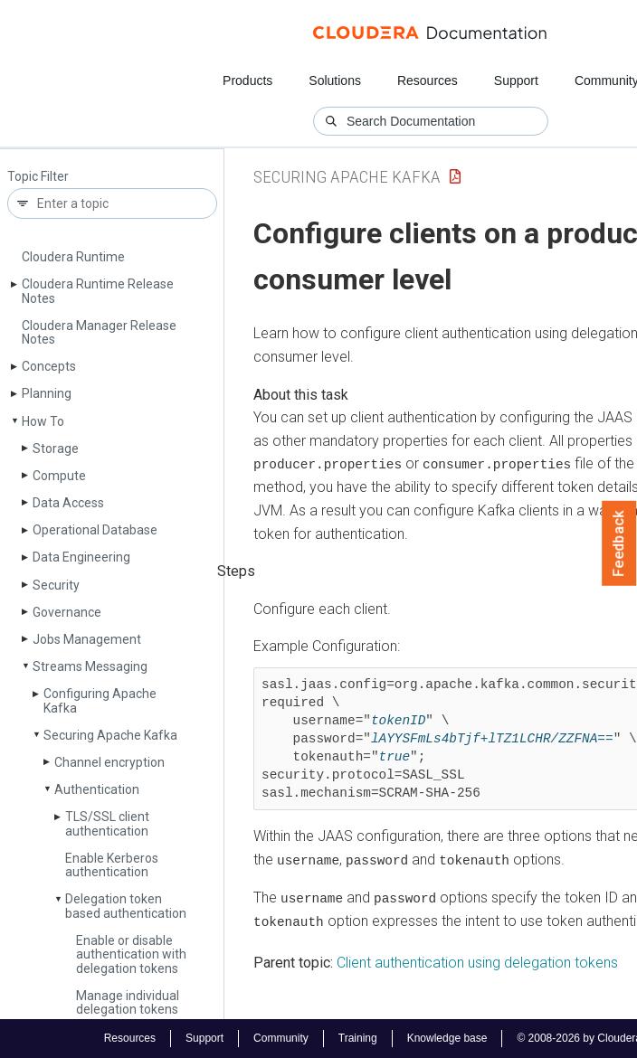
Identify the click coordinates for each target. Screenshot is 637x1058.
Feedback (619, 543)
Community (281, 1038)
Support (516, 80)
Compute (59, 475)
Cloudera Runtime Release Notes (98, 291)
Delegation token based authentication (125, 906)
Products (247, 80)
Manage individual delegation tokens (127, 1002)
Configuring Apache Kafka (100, 700)
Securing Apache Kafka (110, 735)
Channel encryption (109, 762)
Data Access (68, 503)
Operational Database (95, 530)
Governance (67, 612)
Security (56, 585)
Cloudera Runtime (73, 257)
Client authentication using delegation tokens (477, 960)
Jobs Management (87, 639)
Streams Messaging (90, 666)
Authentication (96, 789)
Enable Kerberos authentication (111, 865)
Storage (56, 448)
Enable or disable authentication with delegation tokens (131, 954)
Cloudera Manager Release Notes (99, 332)
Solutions (335, 80)
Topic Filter (38, 177)
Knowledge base (447, 1038)
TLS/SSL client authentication (107, 823)
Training (357, 1038)
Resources (427, 80)
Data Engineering (81, 557)
